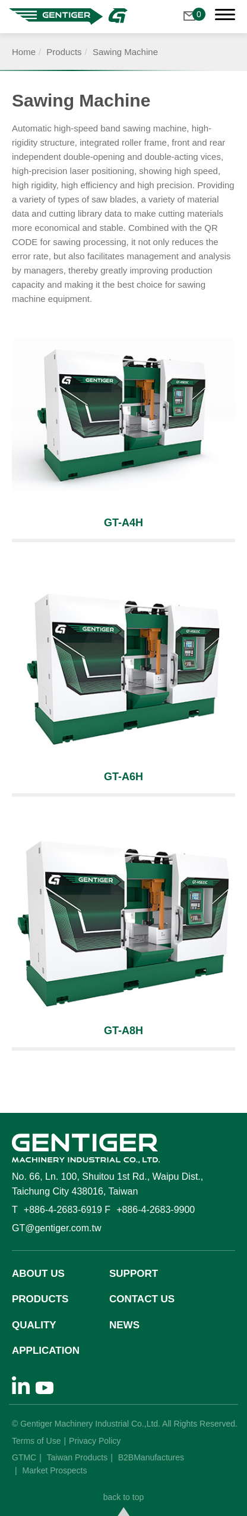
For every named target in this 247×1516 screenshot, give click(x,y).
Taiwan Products (77, 1457)
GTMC (24, 1457)
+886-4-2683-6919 (63, 1210)
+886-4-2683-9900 (155, 1210)
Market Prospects (55, 1470)
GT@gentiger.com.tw (57, 1228)
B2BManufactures (151, 1457)
